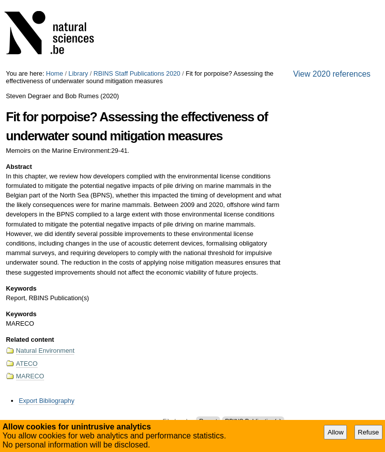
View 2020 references (331, 74)
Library (78, 73)
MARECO (30, 376)
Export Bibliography (46, 400)
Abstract (19, 166)
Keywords (21, 288)
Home (54, 73)
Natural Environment (45, 350)
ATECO (27, 363)
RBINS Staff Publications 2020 (136, 73)
